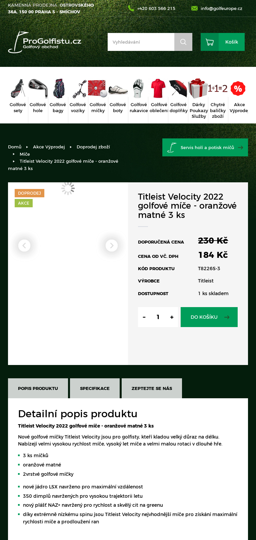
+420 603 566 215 (156, 8)
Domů (14, 146)
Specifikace (95, 388)
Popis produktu (38, 388)
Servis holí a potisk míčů (207, 147)
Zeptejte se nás (152, 388)
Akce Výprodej (49, 146)
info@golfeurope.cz (221, 8)
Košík (231, 42)
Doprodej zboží (93, 146)
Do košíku (204, 317)
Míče (25, 154)
